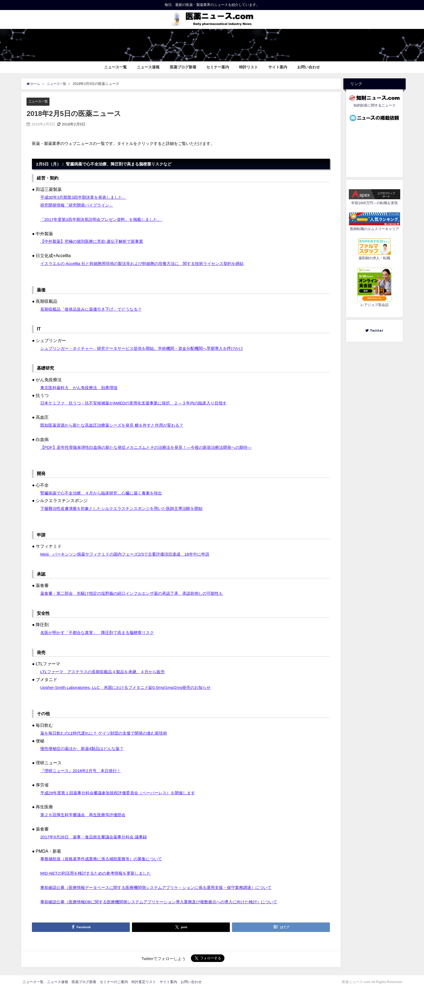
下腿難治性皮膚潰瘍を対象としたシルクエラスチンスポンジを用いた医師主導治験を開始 (126, 508)
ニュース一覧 (115, 67)
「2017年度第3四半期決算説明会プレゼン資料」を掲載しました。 (105, 219)
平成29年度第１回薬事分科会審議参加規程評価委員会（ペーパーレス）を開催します (122, 793)
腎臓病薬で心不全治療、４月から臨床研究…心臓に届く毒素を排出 (105, 493)
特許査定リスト (143, 982)
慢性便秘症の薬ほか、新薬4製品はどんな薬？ (84, 748)
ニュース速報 (148, 67)
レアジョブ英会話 (374, 305)
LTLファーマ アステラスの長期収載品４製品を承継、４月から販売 (106, 672)
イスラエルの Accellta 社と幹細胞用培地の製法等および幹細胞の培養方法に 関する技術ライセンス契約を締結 (148, 263)
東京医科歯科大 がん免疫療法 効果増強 (81, 387)
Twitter (376, 330)
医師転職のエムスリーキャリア (374, 229)
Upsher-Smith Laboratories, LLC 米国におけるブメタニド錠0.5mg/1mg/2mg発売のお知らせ (130, 687)
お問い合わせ (308, 67)
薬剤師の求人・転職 (374, 258)
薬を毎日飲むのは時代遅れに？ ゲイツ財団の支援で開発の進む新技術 (107, 733)
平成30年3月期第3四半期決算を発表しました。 (86, 197)
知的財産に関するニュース (374, 105)
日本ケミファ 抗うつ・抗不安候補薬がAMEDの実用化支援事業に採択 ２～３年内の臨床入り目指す (139, 403)
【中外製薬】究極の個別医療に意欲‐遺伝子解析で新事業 (95, 241)
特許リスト (248, 67)
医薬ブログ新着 (183, 67)
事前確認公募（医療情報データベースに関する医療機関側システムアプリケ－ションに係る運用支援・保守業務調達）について (163, 887)
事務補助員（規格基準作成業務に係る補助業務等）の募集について (105, 859)
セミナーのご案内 (114, 982)
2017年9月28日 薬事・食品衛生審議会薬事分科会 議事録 (96, 837)
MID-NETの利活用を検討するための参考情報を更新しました (99, 873)
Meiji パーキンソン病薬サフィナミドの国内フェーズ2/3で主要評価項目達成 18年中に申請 (130, 554)
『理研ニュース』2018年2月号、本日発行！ (83, 770)
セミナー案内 (217, 67)
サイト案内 (277, 67)
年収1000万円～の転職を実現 (374, 203)
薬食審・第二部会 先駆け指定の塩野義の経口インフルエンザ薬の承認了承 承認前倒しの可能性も (137, 593)
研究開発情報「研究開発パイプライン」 (79, 205)
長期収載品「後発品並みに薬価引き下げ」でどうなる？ (94, 309)
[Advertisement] (374, 148)
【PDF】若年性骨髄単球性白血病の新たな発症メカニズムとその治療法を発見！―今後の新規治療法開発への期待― (152, 447)
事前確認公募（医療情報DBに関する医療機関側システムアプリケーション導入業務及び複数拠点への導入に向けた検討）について (166, 902)
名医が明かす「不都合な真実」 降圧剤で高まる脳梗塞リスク (100, 632)
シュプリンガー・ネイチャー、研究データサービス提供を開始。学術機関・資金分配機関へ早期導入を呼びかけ (148, 348)
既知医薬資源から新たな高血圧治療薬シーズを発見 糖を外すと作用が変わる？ (116, 425)
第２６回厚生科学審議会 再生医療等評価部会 (85, 815)
